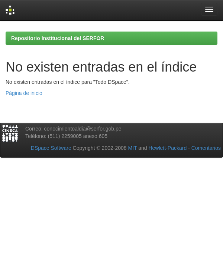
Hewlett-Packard (167, 148)
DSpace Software (51, 148)
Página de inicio (24, 93)
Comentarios (206, 148)
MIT (132, 148)
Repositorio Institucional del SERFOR (57, 38)
